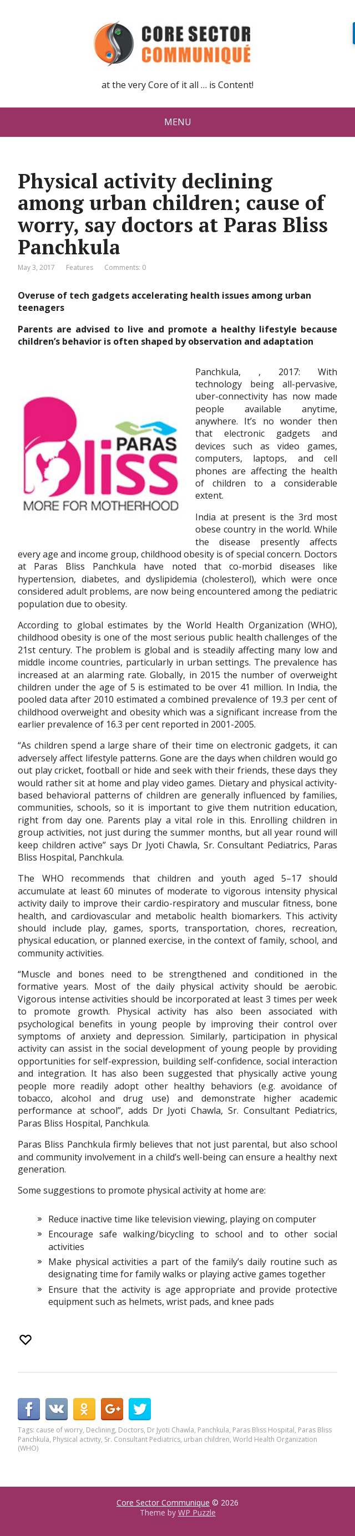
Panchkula (213, 1430)
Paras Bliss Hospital (263, 1430)
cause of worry (59, 1430)
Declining (100, 1430)
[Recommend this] (27, 1339)
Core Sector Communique (163, 1502)
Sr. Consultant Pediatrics (142, 1439)
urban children (207, 1439)
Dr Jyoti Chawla (170, 1430)
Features (79, 267)
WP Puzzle (197, 1512)
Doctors (131, 1430)
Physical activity (77, 1439)
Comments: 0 (125, 267)
